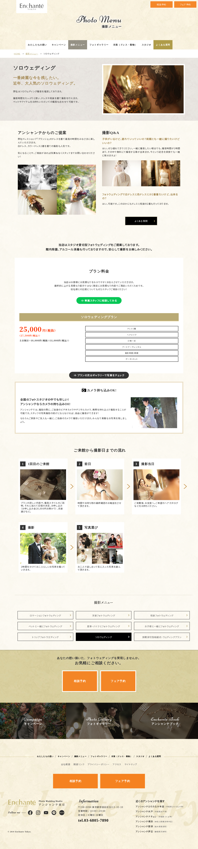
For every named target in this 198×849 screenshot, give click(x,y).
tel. (93, 820)
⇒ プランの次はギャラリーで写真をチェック (99, 375)
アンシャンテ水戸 (152, 811)
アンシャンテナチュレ (154, 816)
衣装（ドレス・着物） (125, 45)
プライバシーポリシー (99, 764)
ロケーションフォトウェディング (45, 615)
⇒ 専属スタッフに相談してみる (99, 300)
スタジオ (146, 45)
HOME (17, 53)
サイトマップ (131, 764)
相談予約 (161, 4)
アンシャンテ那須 (152, 826)
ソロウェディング (103, 637)
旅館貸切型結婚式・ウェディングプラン (161, 637)
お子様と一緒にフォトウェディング (162, 626)
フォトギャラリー (98, 45)
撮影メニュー (78, 45)
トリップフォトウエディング (45, 637)
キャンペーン (59, 45)
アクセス (117, 764)
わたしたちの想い (37, 45)
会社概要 (66, 764)
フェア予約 (185, 4)
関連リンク (78, 764)
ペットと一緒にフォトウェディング (45, 626)
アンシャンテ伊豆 (152, 831)
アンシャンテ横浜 (154, 821)
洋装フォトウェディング (103, 615)
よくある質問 (163, 45)
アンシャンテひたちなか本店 (160, 806)
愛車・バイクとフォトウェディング (103, 626)
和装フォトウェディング (161, 615)
